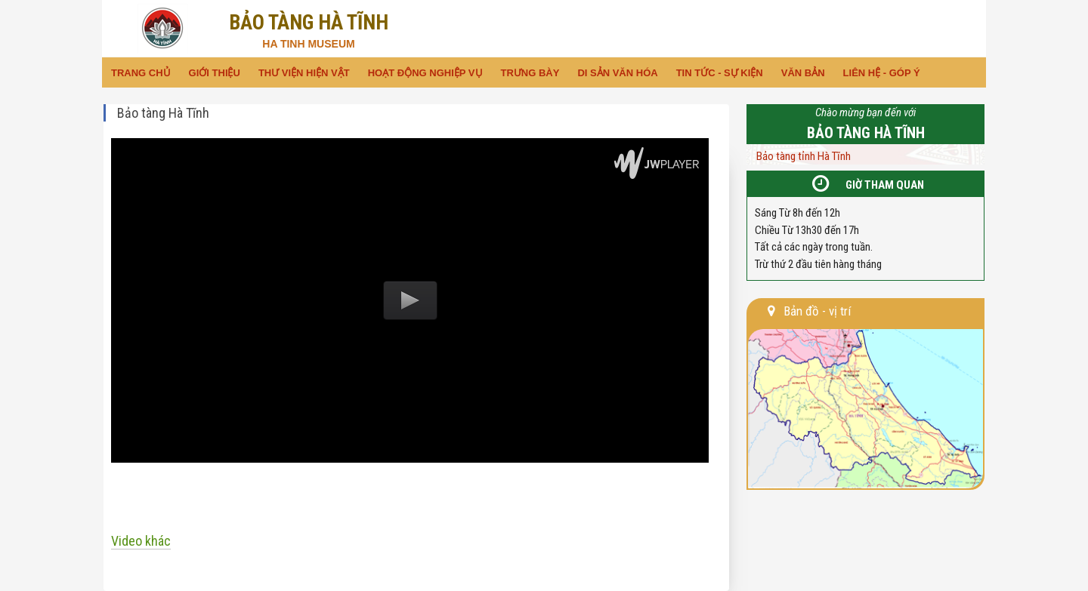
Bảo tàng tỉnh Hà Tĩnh (803, 156)
